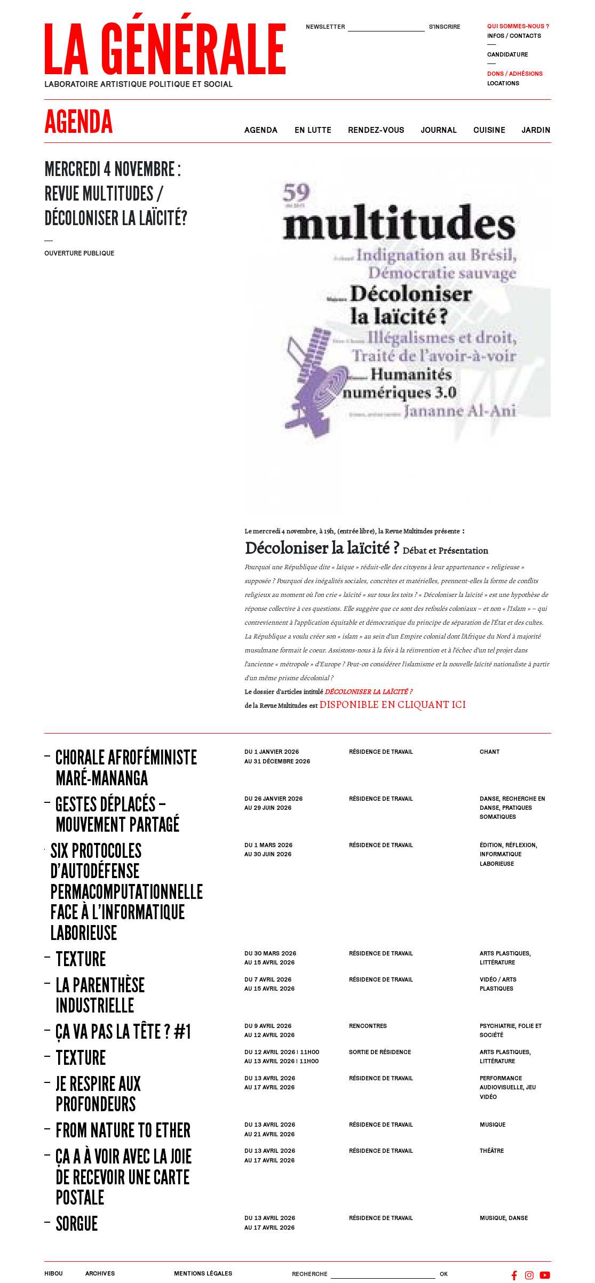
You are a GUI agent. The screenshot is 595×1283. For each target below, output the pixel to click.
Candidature (507, 54)
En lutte (313, 129)
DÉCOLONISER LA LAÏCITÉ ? (368, 691)
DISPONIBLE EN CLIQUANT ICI (392, 704)
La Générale (164, 50)
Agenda (260, 129)
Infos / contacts (514, 35)
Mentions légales (203, 1273)
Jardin (536, 129)
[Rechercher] (383, 1274)
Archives (100, 1273)
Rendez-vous (376, 129)
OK (444, 1273)
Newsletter (325, 26)
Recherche (310, 1273)
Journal (439, 129)
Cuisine (489, 129)
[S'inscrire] (386, 26)
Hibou (53, 1273)
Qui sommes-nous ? (518, 25)
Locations (503, 82)
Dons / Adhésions (515, 73)
